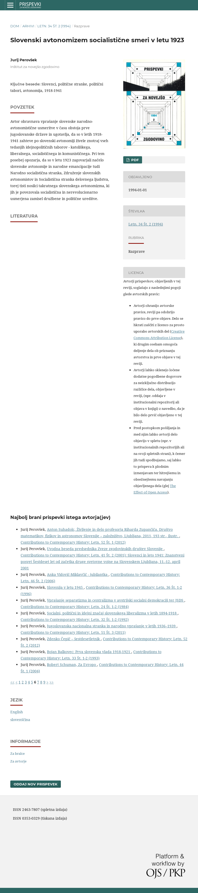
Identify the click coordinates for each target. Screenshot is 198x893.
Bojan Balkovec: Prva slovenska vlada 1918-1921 (89, 651)
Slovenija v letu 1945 (65, 587)
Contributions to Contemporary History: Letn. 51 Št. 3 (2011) (73, 632)
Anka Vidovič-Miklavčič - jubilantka (78, 574)
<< (12, 682)
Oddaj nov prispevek (35, 784)
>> (52, 682)
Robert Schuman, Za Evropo (72, 664)
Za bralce (17, 753)
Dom (14, 26)
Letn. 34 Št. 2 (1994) (54, 26)
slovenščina (20, 719)
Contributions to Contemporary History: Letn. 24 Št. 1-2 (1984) (75, 606)
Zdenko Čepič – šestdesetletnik (74, 638)
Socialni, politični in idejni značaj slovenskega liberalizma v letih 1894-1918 (112, 613)
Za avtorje (18, 761)
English (16, 711)
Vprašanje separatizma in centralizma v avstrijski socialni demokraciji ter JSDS (115, 600)
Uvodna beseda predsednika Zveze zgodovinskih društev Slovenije (105, 548)
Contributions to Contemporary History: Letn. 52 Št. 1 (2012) (73, 542)
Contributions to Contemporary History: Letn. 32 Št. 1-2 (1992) (75, 619)
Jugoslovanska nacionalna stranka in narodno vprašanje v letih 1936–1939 (112, 625)
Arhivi (28, 26)
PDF (134, 160)
